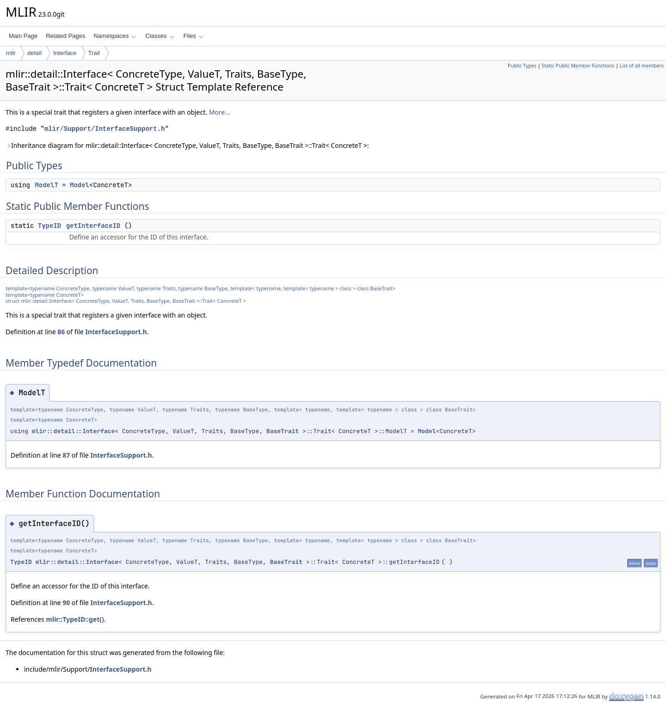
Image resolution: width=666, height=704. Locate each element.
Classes (159, 35)
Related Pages (65, 35)
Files (194, 35)
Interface (65, 52)
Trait (94, 52)
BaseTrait (282, 431)
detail (34, 52)
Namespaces (114, 35)
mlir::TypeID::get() (75, 619)
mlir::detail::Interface (73, 431)
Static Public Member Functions (578, 65)
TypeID (49, 225)
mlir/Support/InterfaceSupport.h (104, 128)
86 (61, 331)
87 (66, 455)
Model (79, 185)
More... (219, 112)
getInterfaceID (93, 225)
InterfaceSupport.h (116, 331)
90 (66, 602)
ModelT (46, 185)
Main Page (23, 35)
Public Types (522, 65)
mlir (11, 52)
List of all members (642, 65)
